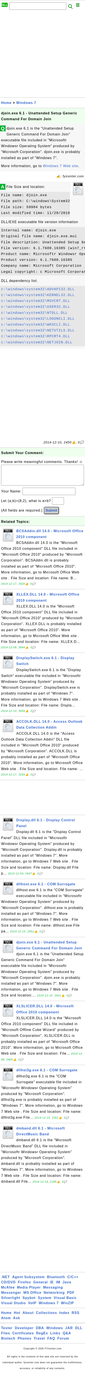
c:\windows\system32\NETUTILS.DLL (38, 330)
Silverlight (10, 1302)
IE (52, 1286)
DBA (40, 1332)
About (28, 1317)
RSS (76, 1317)
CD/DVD (8, 1286)
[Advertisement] (42, 54)
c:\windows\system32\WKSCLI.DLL (35, 324)
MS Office (32, 1297)
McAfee (8, 1292)
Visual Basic (65, 1302)
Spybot (29, 1302)
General (40, 1286)
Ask (16, 1322)
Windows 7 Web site (60, 166)
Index (64, 1317)
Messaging (53, 1292)
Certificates (23, 1337)
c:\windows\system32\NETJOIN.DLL (36, 342)
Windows (54, 1332)
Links (55, 1337)
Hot (17, 1317)
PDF (71, 1297)
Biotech (8, 1343)
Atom (6, 1322)
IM (58, 1286)
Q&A (67, 1337)
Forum (63, 1343)
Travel (39, 1343)
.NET (5, 1281)
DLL (78, 1332)
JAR (69, 1332)
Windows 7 (26, 103)
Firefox (24, 1286)
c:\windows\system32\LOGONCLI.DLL (38, 318)
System (44, 1302)
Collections (46, 1317)
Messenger (11, 1297)
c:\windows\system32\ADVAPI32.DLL (38, 289)
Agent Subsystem (28, 1281)
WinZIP (67, 1307)
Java (66, 1286)
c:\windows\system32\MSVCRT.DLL (35, 301)
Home (6, 103)
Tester (7, 1332)
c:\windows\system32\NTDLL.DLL (34, 313)
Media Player (29, 1292)
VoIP (32, 1307)
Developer (24, 1332)
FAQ (51, 1343)
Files (5, 1337)
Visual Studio (13, 1307)
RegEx (42, 1337)
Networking (54, 1297)
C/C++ (72, 1281)
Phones (24, 1343)
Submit (51, 515)
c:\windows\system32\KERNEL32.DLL (38, 295)
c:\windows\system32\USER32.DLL (35, 307)
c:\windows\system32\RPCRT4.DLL (35, 336)
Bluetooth (56, 1281)
